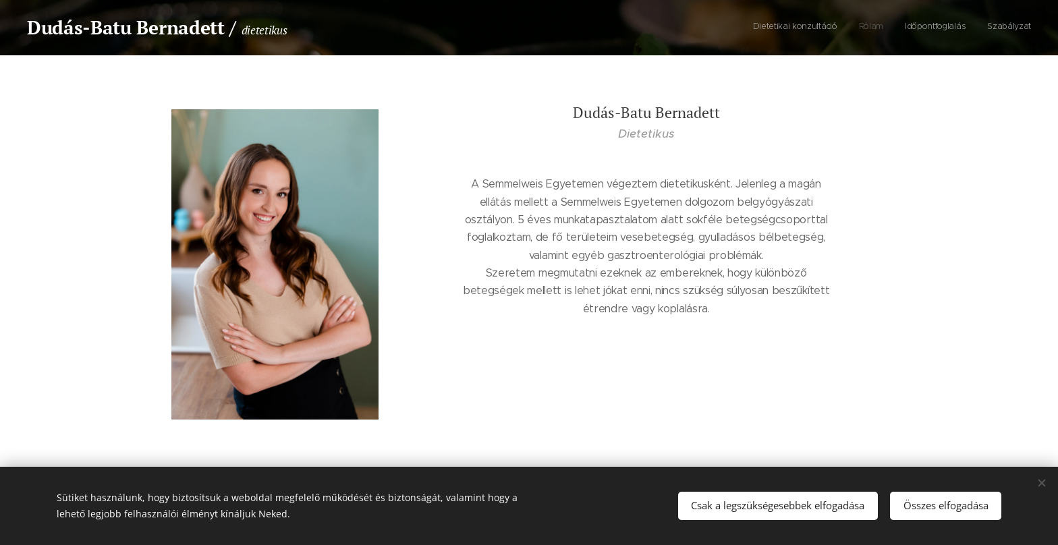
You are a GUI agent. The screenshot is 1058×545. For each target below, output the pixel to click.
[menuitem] (970, 28)
